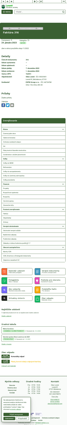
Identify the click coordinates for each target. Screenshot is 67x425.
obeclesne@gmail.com (55, 396)
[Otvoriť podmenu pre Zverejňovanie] (63, 118)
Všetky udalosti (6, 309)
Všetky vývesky (6, 337)
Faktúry (22, 35)
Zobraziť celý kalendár (8, 359)
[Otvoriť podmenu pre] (63, 121)
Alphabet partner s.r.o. (42, 415)
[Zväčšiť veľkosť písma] (41, 1)
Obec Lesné (39, 418)
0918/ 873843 (55, 394)
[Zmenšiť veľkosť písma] (38, 1)
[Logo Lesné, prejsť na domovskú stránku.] (33, 6)
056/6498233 (55, 392)
